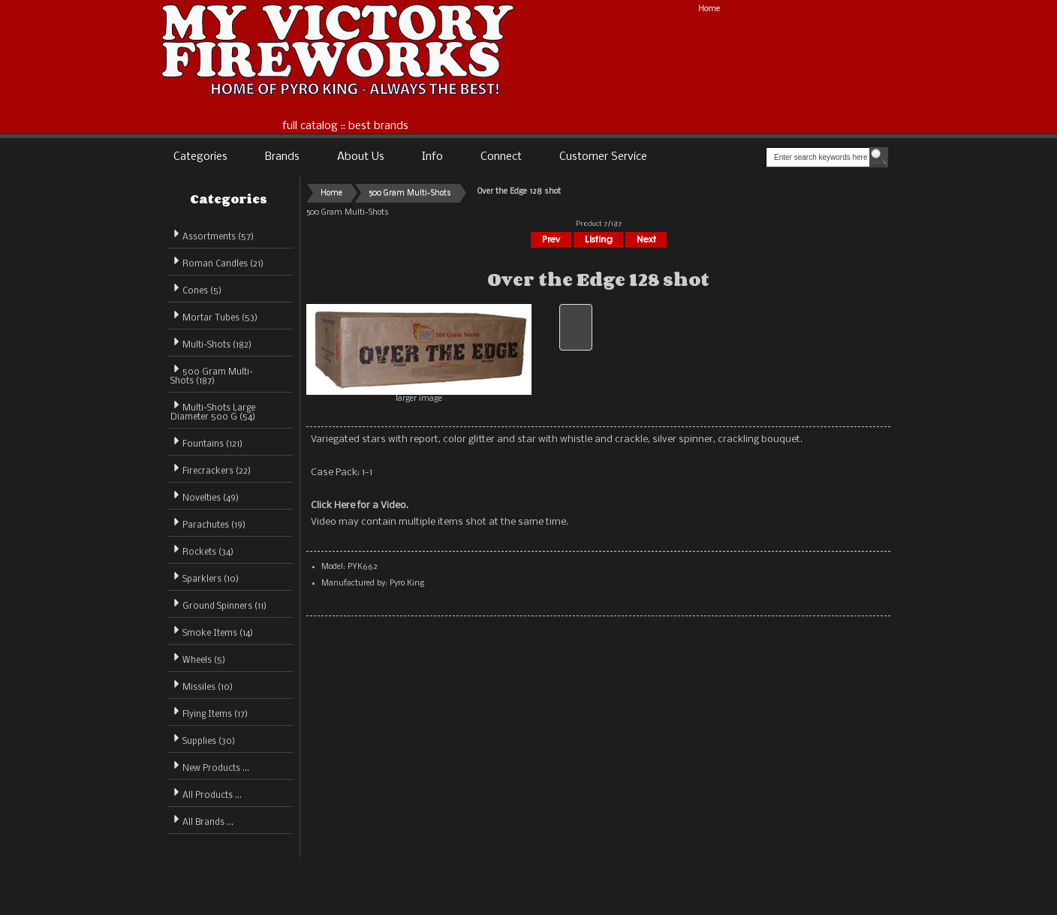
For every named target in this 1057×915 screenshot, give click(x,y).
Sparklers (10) (204, 577)
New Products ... (209, 766)
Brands (282, 157)
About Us (360, 157)
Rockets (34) (201, 550)
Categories (200, 157)
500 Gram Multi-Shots (410, 193)
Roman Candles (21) (216, 261)
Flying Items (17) (209, 712)
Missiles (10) (201, 685)
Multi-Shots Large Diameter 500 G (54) (212, 410)
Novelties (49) (204, 496)
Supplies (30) (202, 739)
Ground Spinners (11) (218, 604)
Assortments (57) (212, 234)
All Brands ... (201, 820)
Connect (501, 157)
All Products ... (206, 793)
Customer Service (603, 157)
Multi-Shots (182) (210, 343)
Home (709, 9)
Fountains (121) (206, 442)
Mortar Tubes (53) (213, 316)
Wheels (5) (197, 658)
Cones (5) (195, 288)
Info (432, 157)
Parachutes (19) (207, 523)
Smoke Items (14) (211, 631)
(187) (211, 377)
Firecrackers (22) (210, 469)
